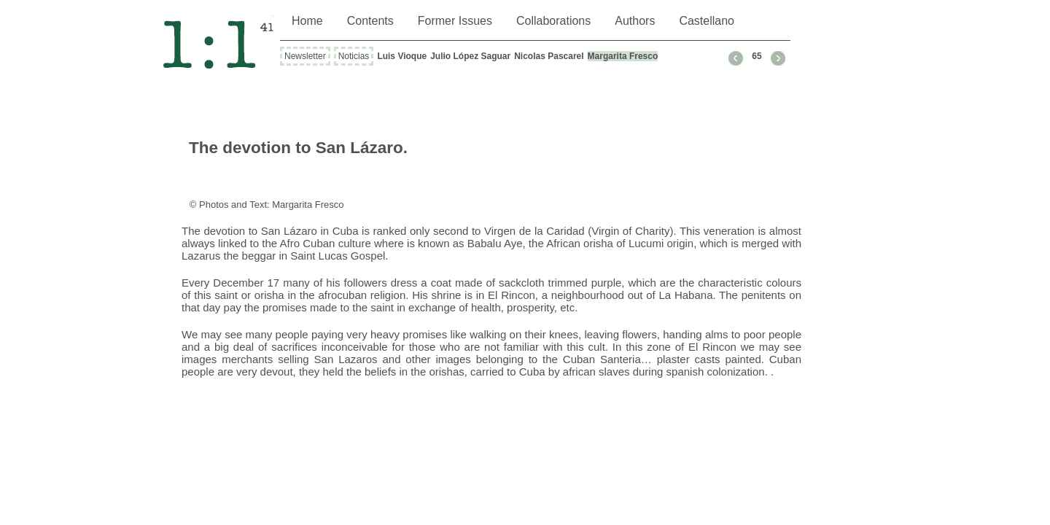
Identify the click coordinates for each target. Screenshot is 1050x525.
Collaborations (553, 21)
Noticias (354, 56)
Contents (370, 21)
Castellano (706, 21)
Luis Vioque (402, 56)
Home (307, 21)
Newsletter (305, 56)
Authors (635, 21)
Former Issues (455, 21)
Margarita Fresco (623, 56)
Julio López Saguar (470, 56)
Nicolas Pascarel (548, 56)
